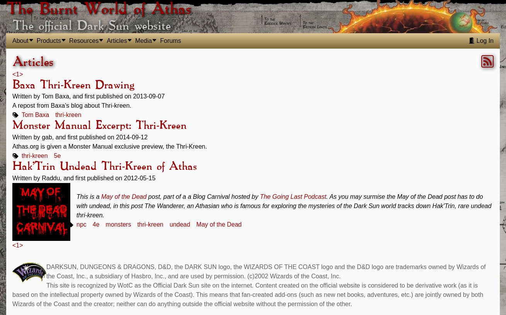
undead (180, 224)
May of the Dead (123, 196)
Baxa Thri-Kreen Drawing (73, 85)
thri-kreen (68, 115)
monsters (118, 224)
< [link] (14, 74)
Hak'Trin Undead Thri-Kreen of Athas (104, 166)
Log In (481, 40)
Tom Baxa (35, 115)
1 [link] (17, 74)
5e (57, 155)
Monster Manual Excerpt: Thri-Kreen (99, 125)
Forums (170, 40)
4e (96, 224)
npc (81, 224)
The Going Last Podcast (293, 196)
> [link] (21, 74)
